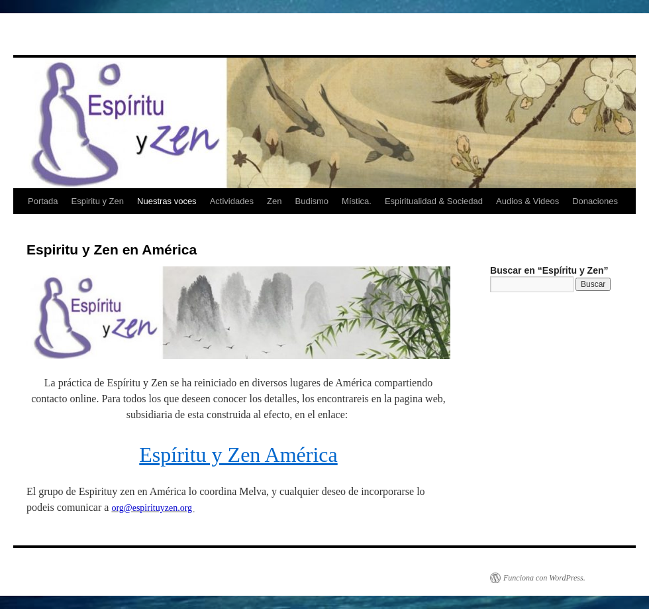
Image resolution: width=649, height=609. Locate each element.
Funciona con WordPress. (544, 577)
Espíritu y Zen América (238, 455)
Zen (274, 201)
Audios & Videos (527, 201)
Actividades (232, 201)
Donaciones (595, 201)
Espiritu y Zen (98, 201)
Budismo (312, 201)
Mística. (357, 201)
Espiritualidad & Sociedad (434, 201)
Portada (43, 201)
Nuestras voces (167, 201)
